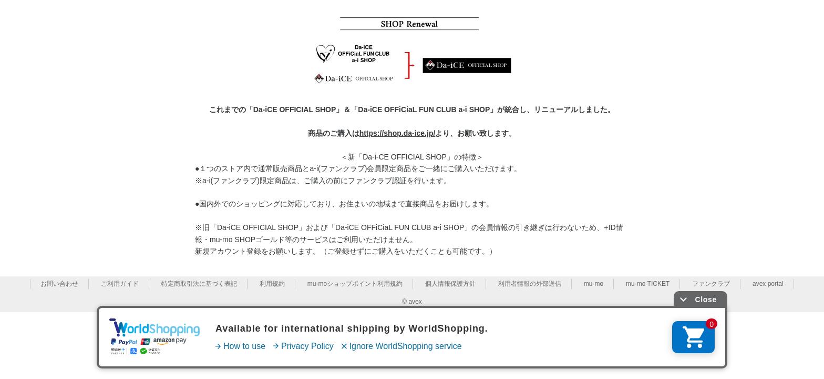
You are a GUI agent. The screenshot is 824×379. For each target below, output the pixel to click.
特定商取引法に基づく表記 (199, 283)
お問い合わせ (59, 283)
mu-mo (593, 283)
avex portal (768, 283)
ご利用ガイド (120, 283)
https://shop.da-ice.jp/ (397, 133)
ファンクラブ (711, 283)
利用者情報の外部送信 (529, 283)
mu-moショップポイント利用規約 (355, 283)
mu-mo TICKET (648, 283)
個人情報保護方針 (450, 283)
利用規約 (272, 283)
